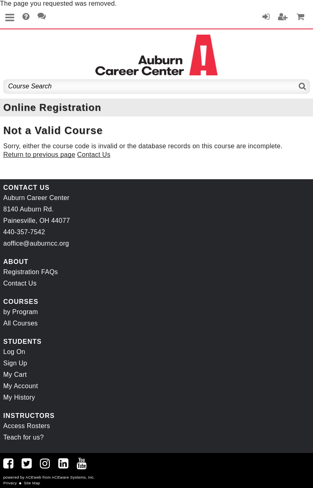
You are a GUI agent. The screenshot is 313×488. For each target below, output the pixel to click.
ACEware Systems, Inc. (73, 477)
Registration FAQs (30, 271)
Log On (14, 351)
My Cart (15, 374)
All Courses (20, 323)
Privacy (10, 483)
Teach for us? (23, 437)
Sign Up (15, 363)
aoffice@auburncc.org (36, 243)
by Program (20, 311)
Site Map (32, 483)
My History (19, 397)
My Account (20, 385)
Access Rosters (26, 425)
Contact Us (93, 154)
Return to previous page (39, 154)
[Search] (302, 86)
